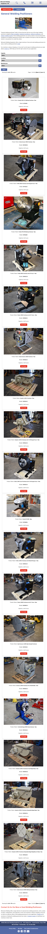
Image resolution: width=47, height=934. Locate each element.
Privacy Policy (12, 928)
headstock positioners (25, 34)
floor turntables (15, 34)
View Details (23, 109)
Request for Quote (7, 9)
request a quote (32, 916)
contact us (6, 48)
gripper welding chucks (6, 35)
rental (18, 43)
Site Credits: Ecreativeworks (31, 928)
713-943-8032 (22, 924)
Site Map (20, 928)
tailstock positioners (36, 34)
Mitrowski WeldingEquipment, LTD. (5, 2)
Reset (4, 69)
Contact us (39, 914)
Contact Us (19, 9)
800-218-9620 (15, 924)
